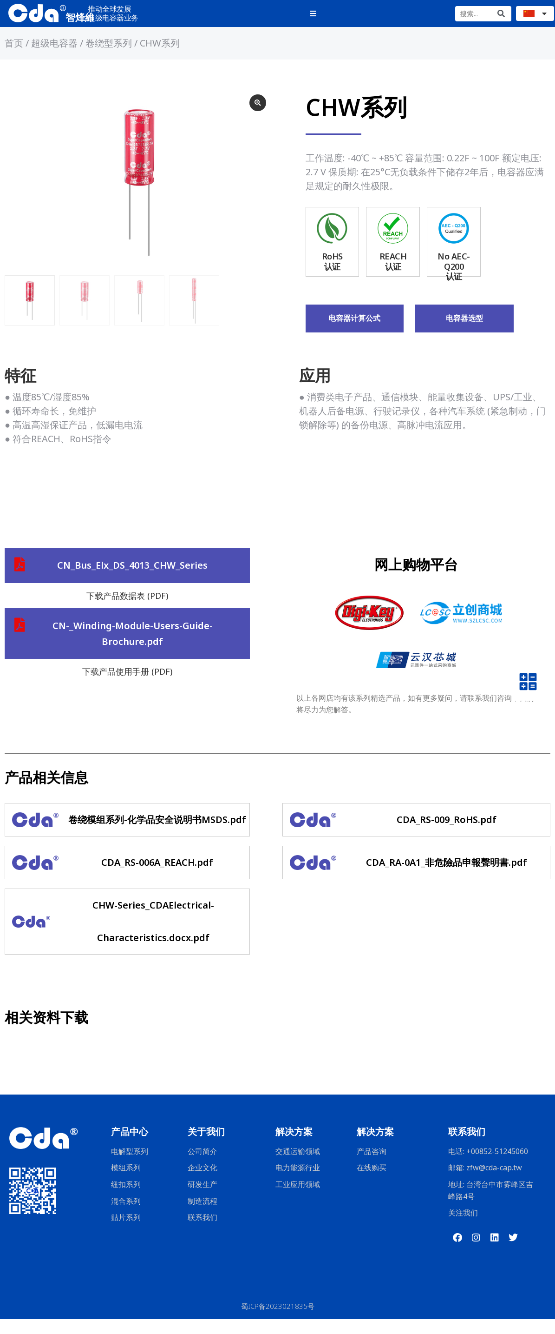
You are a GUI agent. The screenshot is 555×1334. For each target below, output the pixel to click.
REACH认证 (393, 276)
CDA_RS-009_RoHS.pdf (446, 834)
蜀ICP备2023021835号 (277, 1321)
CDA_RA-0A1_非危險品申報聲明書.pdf (446, 877)
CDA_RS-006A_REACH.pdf (157, 877)
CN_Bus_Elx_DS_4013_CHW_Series (132, 581)
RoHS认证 (332, 276)
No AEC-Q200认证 (453, 281)
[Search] (501, 16)
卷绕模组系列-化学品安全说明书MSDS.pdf (157, 834)
